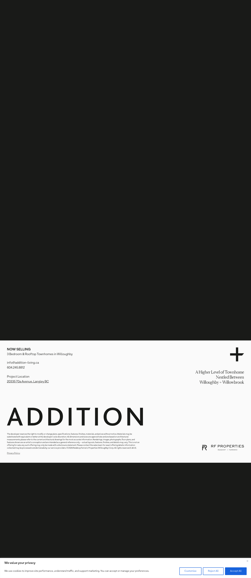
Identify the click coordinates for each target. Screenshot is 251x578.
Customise (190, 571)
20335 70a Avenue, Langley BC (28, 382)
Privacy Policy (13, 453)
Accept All (236, 571)
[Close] (247, 561)
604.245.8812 (16, 368)
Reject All (213, 571)
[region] (125, 568)
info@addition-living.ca (23, 363)
